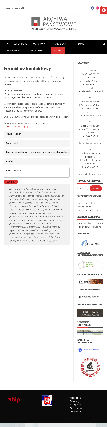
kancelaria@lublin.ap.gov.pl (16, 126)
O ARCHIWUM (39, 43)
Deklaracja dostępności (76, 402)
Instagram (97, 8)
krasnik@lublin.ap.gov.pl (90, 143)
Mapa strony (76, 397)
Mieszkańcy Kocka (86, 206)
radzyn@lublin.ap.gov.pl (90, 174)
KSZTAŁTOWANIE (62, 43)
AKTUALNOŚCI (21, 43)
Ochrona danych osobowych (78, 409)
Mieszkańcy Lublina (86, 203)
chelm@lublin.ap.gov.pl (90, 115)
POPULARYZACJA (38, 50)
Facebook (92, 8)
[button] (103, 10)
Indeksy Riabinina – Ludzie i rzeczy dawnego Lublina (90, 225)
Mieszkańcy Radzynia (87, 210)
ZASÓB (81, 43)
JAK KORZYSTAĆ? (14, 50)
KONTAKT (58, 50)
